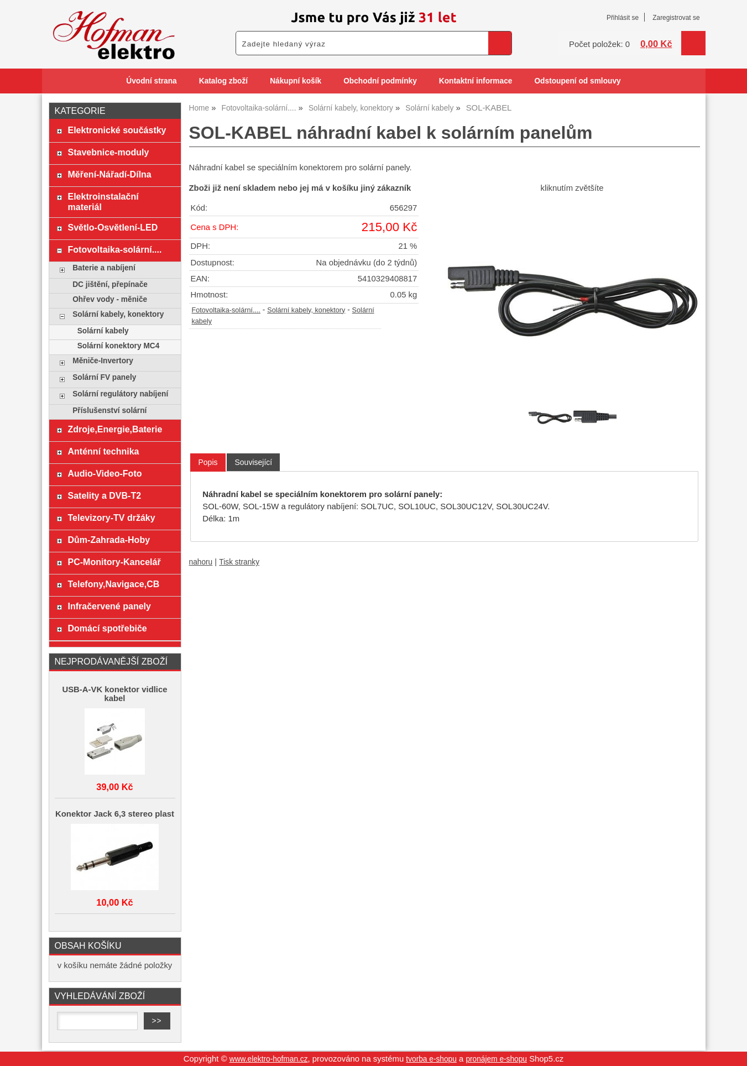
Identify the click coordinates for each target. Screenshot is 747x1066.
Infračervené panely (108, 606)
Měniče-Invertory (102, 361)
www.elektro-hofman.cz (268, 1059)
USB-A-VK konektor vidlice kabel (114, 694)
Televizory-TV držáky (111, 517)
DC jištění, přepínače (110, 284)
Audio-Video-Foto (104, 473)
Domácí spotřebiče (107, 628)
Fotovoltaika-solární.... (226, 310)
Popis (207, 462)
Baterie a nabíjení (103, 268)
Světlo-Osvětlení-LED (112, 227)
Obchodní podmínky (380, 81)
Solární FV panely (104, 377)
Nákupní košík (295, 81)
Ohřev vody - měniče (109, 299)
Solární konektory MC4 (118, 346)
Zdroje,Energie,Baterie (114, 429)
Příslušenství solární (109, 410)
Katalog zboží (223, 81)
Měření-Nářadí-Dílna (109, 174)
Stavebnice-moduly (108, 152)
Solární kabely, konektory (306, 310)
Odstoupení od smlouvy (577, 81)
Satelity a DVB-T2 (104, 495)
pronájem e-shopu (496, 1059)
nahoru (201, 562)
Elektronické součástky (116, 130)
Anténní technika (103, 451)
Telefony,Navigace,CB (113, 584)
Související (253, 462)
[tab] (207, 462)
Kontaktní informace (476, 81)
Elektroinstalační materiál (102, 201)
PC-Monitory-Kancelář (113, 562)
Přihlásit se (623, 18)
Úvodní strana (151, 81)
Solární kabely (103, 331)
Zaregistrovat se (675, 18)
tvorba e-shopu (431, 1059)
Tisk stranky (239, 562)
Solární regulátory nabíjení (120, 394)
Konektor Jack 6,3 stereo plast (114, 813)
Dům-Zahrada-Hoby (108, 540)
